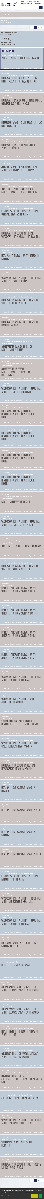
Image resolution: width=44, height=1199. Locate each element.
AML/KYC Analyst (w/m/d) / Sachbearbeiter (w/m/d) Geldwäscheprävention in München (20, 1011)
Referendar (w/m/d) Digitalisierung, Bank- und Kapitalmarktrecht (21, 124)
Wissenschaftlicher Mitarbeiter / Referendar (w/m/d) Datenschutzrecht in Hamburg (21, 1121)
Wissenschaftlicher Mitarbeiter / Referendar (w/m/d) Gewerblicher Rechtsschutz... (21, 678)
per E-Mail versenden (35, 68)
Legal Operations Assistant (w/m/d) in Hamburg (18, 833)
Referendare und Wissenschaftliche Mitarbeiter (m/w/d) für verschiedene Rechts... (18, 414)
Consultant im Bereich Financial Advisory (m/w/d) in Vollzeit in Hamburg (19, 1055)
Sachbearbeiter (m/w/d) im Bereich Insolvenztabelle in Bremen (16, 348)
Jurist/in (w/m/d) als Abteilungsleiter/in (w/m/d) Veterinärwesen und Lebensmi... (19, 168)
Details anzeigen (9, 68)
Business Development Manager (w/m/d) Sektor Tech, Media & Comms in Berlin (18, 589)
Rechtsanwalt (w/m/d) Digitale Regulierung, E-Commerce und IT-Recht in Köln (21, 102)
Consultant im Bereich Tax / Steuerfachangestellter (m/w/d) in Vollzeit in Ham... (21, 1079)
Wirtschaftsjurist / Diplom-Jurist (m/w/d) (20, 58)
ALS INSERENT (38, 4)
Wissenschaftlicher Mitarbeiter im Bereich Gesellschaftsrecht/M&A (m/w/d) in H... (20, 745)
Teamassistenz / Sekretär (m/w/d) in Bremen (21, 546)
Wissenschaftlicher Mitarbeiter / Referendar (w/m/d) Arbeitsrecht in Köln (21, 279)
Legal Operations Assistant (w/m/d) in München (18, 789)
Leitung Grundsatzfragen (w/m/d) (16, 965)
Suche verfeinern (5, 22)
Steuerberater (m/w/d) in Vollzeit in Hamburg (22, 1098)
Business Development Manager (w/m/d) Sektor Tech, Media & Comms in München (19, 634)
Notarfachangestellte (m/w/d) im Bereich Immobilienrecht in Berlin (19, 878)
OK (40, 1196)
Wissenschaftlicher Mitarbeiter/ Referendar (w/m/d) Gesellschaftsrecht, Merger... (20, 523)
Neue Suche (3, 20)
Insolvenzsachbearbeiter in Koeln (15, 502)
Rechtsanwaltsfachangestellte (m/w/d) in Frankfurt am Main (19, 323)
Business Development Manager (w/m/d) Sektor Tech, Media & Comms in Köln (18, 656)
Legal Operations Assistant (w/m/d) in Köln (20, 810)
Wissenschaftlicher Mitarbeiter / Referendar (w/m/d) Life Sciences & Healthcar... (21, 900)
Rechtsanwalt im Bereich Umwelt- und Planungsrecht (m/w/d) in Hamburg (18, 767)
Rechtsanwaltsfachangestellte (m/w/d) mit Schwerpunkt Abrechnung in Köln (20, 567)
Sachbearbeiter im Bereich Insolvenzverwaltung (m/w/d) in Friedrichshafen (15, 372)
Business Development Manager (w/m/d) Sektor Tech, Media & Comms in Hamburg (19, 612)
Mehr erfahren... (7, 1196)
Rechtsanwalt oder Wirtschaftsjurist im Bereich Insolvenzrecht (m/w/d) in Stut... (19, 80)
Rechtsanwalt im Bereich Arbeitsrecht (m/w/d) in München (18, 146)
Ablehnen (34, 1196)
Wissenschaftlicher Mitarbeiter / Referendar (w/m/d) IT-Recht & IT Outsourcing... (21, 390)
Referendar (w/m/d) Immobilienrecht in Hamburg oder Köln (18, 944)
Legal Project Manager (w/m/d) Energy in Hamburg (20, 257)
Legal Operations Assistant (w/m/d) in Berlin (21, 854)
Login (22, 2)
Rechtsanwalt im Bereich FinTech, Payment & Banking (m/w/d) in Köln (21, 1166)
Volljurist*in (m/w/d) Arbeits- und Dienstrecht (16, 1144)
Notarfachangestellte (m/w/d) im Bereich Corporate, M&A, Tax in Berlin (19, 213)
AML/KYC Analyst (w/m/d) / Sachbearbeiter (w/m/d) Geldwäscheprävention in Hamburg (20, 988)
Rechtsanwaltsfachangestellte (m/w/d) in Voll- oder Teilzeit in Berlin (19, 301)
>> (42, 28)
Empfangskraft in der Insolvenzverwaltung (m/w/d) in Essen (20, 1033)
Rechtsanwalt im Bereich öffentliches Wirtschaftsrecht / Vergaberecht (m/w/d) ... (20, 235)
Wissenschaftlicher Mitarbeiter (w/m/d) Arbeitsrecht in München (18, 700)
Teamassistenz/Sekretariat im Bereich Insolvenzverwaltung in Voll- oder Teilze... (20, 190)
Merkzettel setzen (22, 68)
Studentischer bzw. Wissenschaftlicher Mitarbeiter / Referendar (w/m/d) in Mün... (20, 722)
